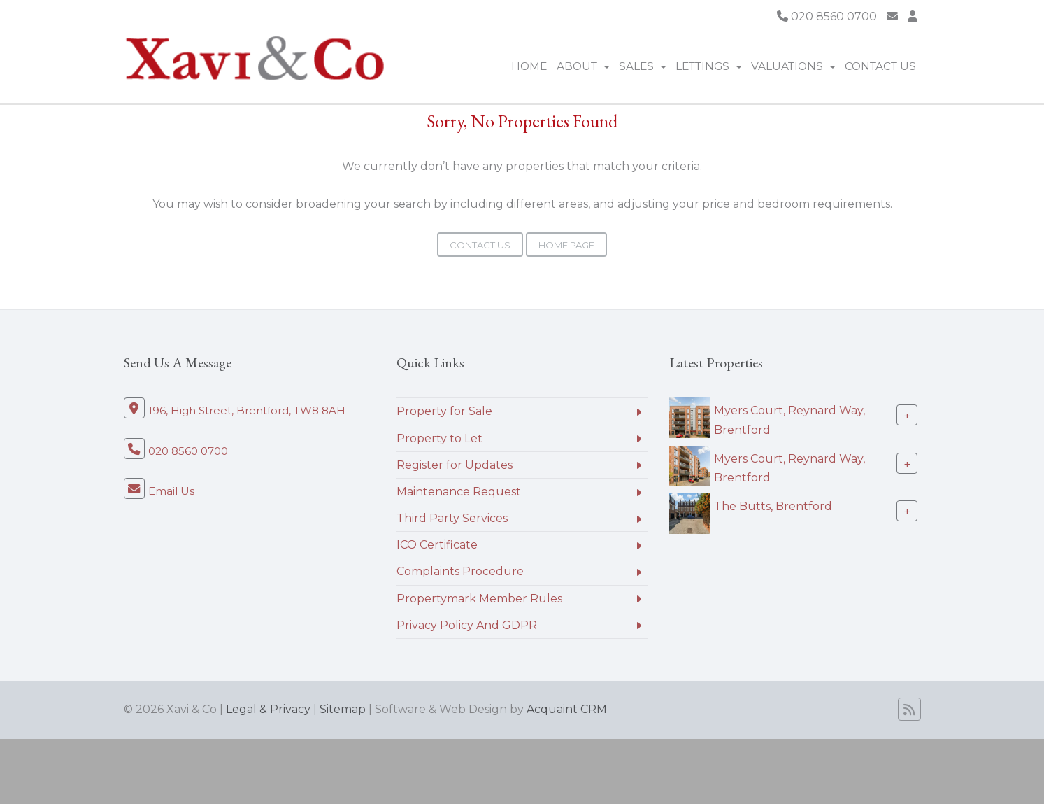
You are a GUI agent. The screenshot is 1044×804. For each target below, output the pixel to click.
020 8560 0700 (827, 16)
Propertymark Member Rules (479, 598)
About (583, 66)
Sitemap (343, 709)
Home (529, 66)
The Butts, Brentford (773, 506)
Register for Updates (454, 465)
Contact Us (880, 66)
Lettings (708, 66)
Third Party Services (452, 518)
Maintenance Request (458, 491)
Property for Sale (444, 411)
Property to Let (439, 438)
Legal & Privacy (268, 709)
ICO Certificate (437, 544)
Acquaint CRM (567, 709)
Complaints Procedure (460, 571)
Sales (642, 66)
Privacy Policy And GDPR (466, 625)
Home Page (566, 245)
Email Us (171, 491)
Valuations (793, 66)
